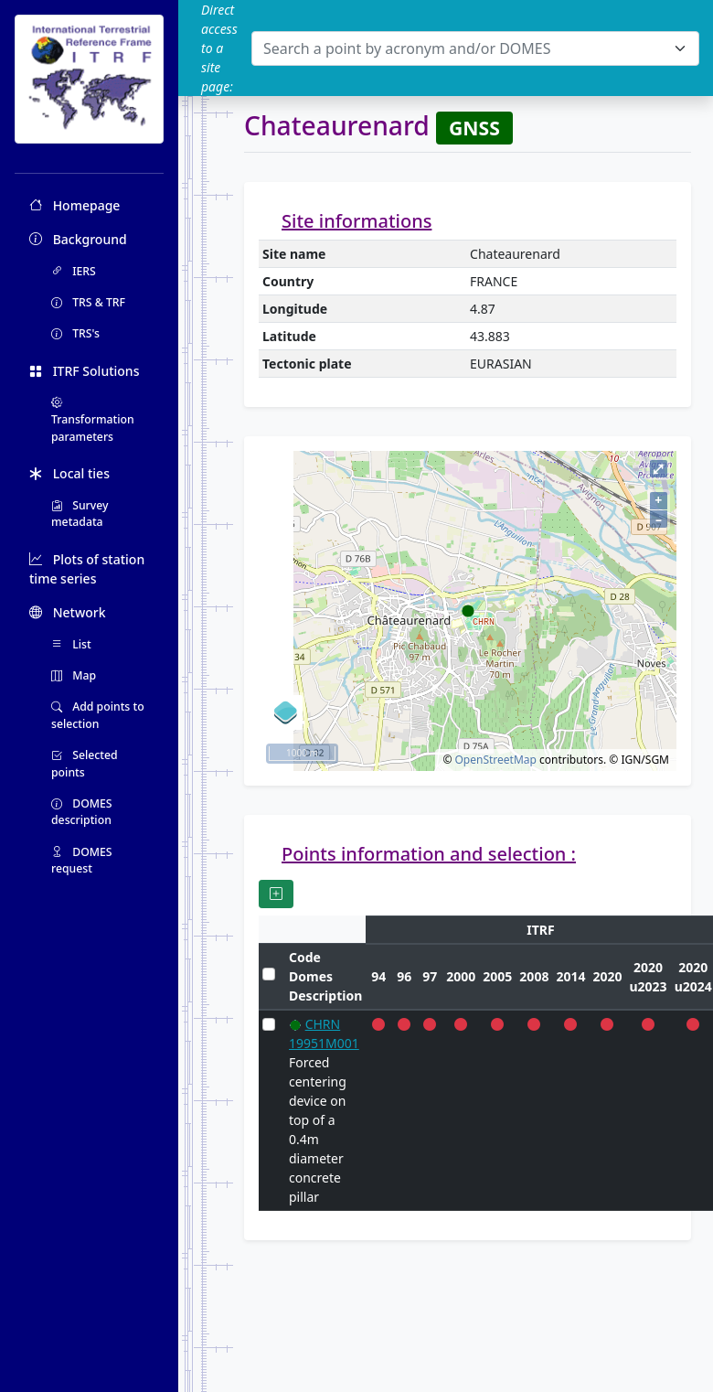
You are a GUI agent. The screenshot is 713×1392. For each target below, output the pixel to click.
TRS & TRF (88, 302)
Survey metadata (80, 514)
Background (78, 239)
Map (73, 675)
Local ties (69, 473)
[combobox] (475, 48)
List (71, 644)
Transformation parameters (92, 419)
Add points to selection (97, 715)
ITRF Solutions (84, 371)
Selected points (84, 763)
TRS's (75, 333)
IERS (73, 271)
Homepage (74, 205)
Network (67, 612)
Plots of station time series (86, 569)
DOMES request (81, 860)
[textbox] (464, 48)
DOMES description (81, 812)
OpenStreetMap (495, 759)
